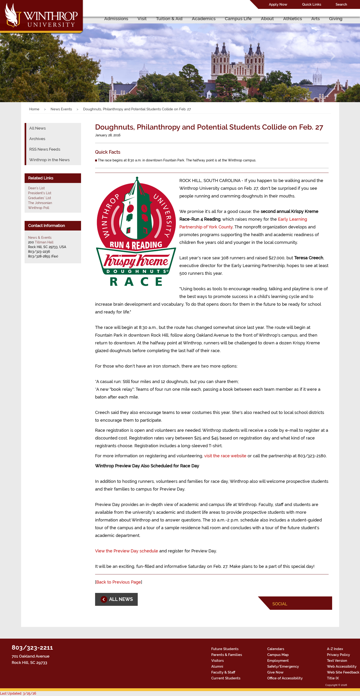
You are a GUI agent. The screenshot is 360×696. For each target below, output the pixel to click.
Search (341, 4)
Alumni (217, 666)
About (267, 18)
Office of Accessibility (285, 678)
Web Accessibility (341, 666)
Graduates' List (39, 198)
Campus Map (278, 655)
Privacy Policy (338, 655)
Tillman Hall (44, 242)
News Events (61, 109)
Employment (278, 661)
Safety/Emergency (283, 666)
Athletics (292, 18)
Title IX (333, 678)
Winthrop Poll (38, 208)
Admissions (116, 18)
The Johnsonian (40, 203)
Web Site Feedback (343, 672)
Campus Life (238, 18)
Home (34, 109)
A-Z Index (335, 649)
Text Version (337, 661)
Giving (335, 18)
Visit (142, 18)
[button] (27, 56)
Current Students (225, 678)
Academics (203, 18)
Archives (37, 138)
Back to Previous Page (118, 582)
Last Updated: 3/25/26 (18, 693)
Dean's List (36, 188)
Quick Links (311, 4)
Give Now (275, 672)
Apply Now (278, 4)
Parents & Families (226, 655)
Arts (315, 18)
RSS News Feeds (44, 149)
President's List (39, 193)
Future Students (224, 649)
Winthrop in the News (49, 159)
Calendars (275, 649)
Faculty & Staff (223, 672)
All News (37, 128)
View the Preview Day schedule (126, 550)
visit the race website (225, 455)
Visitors (217, 661)
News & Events (40, 237)
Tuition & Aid (169, 18)
